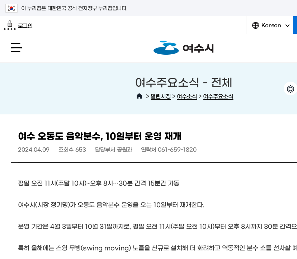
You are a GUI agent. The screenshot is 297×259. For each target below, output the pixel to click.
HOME (139, 96)
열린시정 (161, 96)
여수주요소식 (218, 96)
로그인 (18, 26)
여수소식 (187, 96)
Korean (270, 28)
